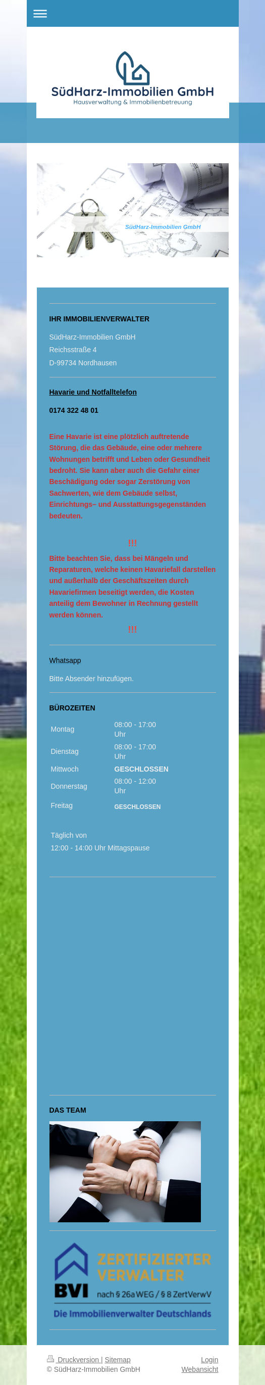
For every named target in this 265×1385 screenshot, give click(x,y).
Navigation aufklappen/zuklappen (132, 13)
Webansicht (200, 1369)
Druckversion (74, 1360)
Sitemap (118, 1360)
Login (209, 1360)
